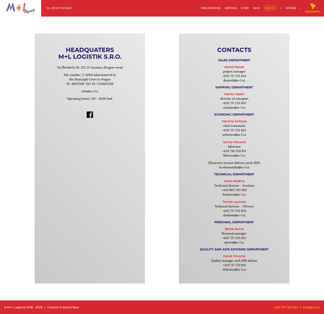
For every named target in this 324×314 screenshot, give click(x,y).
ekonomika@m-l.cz (236, 167)
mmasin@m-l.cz (234, 107)
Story (245, 8)
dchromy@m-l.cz (234, 269)
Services (231, 8)
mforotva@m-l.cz (234, 134)
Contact (270, 8)
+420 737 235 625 (234, 130)
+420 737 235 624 (234, 76)
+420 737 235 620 (234, 210)
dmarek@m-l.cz (234, 80)
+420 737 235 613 (234, 265)
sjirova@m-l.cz (234, 242)
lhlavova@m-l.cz (234, 155)
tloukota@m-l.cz (234, 215)
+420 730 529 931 (234, 151)
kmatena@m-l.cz (234, 194)
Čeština (290, 8)
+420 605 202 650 (234, 190)
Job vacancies (211, 8)
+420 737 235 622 (234, 238)
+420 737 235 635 (234, 103)
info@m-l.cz (90, 91)
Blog (256, 8)
